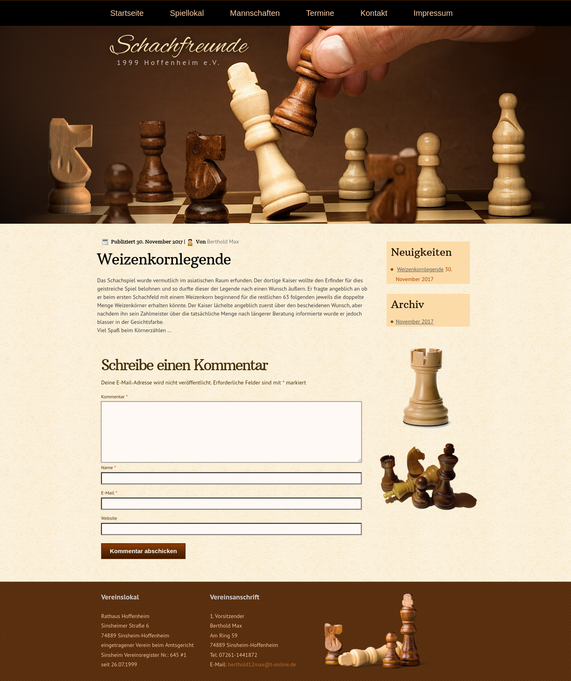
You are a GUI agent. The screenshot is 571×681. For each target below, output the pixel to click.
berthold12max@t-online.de (262, 664)
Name (108, 467)
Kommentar (114, 396)
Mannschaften (255, 13)
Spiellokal (187, 13)
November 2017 (415, 321)
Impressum (433, 13)
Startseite (127, 13)
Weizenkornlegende (420, 269)
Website (109, 518)
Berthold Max (223, 241)
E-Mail (109, 493)
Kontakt (373, 13)
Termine (320, 13)
